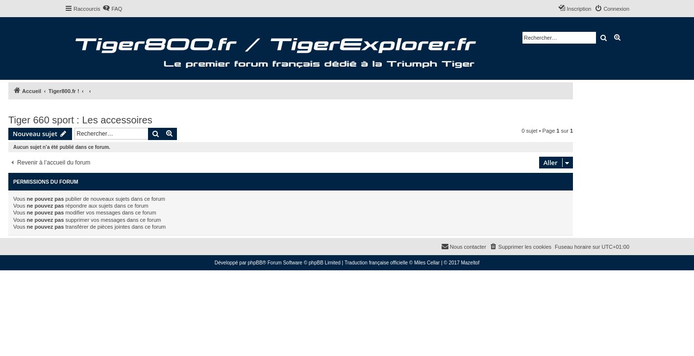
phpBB (255, 262)
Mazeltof (470, 262)
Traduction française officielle (376, 262)
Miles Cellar (427, 262)
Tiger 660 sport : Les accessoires (80, 120)
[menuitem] (112, 9)
